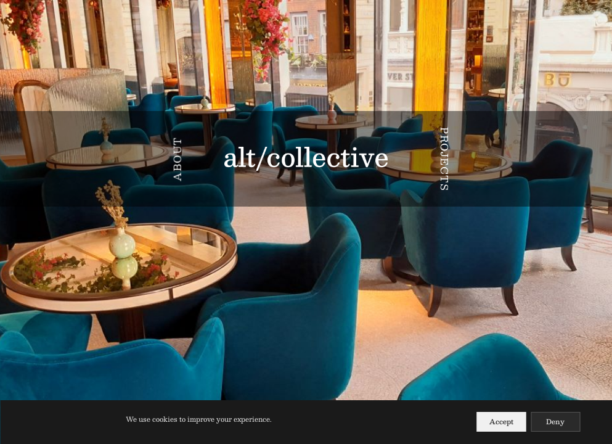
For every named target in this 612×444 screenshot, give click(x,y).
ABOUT (177, 159)
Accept (501, 421)
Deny (555, 421)
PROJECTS (444, 159)
